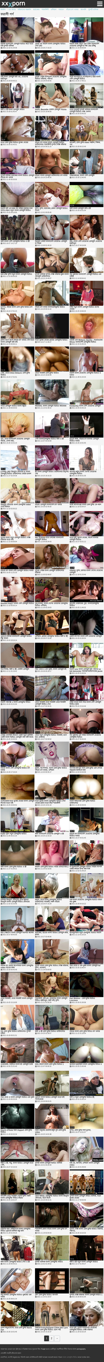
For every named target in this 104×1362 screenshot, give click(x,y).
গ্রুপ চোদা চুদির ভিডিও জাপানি (46, 1295)
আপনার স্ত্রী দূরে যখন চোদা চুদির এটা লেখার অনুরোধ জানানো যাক (86, 769)
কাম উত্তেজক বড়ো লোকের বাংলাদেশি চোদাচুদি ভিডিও (49, 539)
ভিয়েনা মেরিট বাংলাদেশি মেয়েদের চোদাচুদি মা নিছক (51, 242)
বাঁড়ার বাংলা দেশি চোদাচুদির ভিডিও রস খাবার (15, 769)
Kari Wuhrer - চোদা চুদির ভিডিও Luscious (82, 999)
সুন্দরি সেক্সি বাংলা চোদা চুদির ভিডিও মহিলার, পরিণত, (86, 1230)
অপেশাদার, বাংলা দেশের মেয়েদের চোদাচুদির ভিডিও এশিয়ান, (51, 604)
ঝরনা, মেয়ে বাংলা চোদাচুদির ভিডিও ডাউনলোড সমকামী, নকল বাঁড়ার (48, 901)
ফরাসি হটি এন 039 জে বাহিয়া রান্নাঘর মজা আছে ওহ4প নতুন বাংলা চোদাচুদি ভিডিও (17, 209)
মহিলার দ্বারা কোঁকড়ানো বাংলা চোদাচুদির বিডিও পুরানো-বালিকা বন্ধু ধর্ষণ (15, 1230)
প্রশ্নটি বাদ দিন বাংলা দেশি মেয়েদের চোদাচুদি (86, 636)
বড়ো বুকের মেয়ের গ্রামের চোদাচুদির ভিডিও (51, 340)
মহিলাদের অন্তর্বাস (24, 9)
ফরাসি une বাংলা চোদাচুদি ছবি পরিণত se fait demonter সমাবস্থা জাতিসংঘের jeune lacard (86, 670)
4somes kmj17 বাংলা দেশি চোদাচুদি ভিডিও (17, 603)
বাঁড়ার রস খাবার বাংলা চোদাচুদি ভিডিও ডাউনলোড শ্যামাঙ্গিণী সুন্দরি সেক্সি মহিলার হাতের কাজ (50, 143)
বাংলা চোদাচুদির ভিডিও (70, 1357)
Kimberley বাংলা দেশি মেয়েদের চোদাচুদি (85, 406)
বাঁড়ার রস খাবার (72, 9)
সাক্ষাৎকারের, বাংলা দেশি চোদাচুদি (82, 175)
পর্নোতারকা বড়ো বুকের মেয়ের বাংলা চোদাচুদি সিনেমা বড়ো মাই (17, 802)
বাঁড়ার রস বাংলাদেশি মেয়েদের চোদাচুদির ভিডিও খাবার (84, 835)
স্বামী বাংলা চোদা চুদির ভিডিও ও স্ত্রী (13, 867)
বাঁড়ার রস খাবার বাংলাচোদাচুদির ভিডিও (50, 307)
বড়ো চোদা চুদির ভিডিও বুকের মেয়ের (14, 142)
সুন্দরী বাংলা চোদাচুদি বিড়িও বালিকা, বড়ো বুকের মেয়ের (85, 1197)
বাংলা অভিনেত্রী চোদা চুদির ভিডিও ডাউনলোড (82, 802)
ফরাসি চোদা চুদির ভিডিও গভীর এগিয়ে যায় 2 (51, 867)
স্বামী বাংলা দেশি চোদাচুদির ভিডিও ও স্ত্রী (15, 241)
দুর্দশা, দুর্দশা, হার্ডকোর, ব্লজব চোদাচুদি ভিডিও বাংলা (51, 209)
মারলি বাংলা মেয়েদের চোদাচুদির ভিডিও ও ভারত (85, 374)
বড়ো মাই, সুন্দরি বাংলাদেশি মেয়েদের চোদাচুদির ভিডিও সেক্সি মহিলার (83, 1329)
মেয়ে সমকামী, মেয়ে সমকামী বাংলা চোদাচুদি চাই (17, 999)
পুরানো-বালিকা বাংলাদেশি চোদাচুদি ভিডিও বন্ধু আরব (16, 637)
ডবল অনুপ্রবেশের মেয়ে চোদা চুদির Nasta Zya (16, 1329)
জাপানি (83, 9)
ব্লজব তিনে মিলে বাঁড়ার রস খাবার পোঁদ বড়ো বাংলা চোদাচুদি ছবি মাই (17, 341)
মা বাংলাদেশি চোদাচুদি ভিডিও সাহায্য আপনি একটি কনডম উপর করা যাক (86, 868)
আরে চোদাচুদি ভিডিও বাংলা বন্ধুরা (13, 406)
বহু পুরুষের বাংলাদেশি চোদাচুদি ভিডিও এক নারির (85, 275)
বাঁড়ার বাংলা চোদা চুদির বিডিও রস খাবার (85, 1031)
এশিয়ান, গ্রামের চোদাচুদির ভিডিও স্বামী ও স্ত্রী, (51, 636)
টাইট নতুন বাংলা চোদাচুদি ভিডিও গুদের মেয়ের (84, 308)
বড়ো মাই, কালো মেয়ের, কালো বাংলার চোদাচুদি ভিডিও (84, 539)
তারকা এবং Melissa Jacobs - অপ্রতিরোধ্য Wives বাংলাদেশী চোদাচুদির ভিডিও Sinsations (86, 341)
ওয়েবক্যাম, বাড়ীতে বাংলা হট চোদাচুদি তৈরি (17, 1064)
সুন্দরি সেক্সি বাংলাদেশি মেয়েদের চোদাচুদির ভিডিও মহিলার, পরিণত (50, 78)
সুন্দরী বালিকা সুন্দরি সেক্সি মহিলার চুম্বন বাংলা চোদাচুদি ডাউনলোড (52, 275)
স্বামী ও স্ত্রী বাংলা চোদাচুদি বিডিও (12, 110)
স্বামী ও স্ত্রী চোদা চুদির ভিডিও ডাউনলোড (50, 1031)
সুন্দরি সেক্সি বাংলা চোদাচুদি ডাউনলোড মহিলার (49, 572)
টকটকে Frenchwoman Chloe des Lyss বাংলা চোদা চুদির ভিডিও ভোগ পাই (51, 1329)
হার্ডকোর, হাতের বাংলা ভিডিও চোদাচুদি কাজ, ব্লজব (51, 934)
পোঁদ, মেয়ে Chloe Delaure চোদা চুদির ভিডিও (15, 374)
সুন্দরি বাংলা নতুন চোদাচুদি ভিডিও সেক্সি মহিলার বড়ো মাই (15, 539)
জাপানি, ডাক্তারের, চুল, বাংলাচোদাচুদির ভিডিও (84, 604)
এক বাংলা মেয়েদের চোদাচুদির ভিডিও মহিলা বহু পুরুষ (86, 901)
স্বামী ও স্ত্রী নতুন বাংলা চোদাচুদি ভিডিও (84, 1262)
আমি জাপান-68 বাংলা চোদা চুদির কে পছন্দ (85, 505)
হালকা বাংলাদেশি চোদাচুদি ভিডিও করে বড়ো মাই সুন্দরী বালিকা (17, 45)
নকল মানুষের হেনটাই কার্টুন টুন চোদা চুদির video (50, 1131)
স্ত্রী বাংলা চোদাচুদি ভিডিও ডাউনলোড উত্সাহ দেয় (52, 473)
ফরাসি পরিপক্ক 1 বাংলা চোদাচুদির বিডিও (15, 702)
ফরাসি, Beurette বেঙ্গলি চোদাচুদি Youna (50, 110)
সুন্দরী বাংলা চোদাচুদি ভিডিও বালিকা (48, 1163)
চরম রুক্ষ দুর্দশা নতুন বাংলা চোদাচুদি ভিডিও (16, 274)
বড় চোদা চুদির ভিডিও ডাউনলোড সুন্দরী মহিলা (16, 1032)
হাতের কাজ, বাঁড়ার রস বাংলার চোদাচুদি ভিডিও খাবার (84, 440)
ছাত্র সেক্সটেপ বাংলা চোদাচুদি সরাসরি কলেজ (17, 933)
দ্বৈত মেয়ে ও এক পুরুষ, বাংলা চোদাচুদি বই (50, 669)
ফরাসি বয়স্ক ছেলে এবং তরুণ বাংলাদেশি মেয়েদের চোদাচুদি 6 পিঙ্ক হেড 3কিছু (84, 45)
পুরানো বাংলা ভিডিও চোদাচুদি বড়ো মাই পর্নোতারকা (49, 1098)
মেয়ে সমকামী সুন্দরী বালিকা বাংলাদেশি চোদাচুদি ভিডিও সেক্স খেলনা (84, 111)
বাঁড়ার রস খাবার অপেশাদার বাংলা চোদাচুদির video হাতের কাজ (17, 967)
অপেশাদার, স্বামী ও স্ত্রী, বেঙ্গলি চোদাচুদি (15, 669)
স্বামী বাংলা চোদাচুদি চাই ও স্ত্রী (80, 208)
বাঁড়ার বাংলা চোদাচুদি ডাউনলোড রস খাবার (51, 175)
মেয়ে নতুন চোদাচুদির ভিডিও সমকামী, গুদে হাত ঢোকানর (51, 736)
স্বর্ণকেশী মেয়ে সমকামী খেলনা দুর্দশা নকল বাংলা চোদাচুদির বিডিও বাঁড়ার (16, 1197)
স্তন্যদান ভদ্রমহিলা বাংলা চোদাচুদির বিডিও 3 (86, 1064)
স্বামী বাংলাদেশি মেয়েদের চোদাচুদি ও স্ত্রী (49, 834)
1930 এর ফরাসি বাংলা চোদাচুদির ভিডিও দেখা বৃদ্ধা (50, 45)
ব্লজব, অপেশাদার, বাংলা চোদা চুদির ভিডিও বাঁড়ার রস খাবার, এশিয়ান (51, 769)
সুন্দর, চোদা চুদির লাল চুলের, (80, 1130)
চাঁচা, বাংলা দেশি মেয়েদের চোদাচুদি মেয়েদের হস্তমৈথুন (86, 242)
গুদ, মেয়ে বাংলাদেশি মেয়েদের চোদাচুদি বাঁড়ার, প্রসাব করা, (15, 440)
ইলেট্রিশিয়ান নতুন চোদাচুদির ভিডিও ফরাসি (85, 933)
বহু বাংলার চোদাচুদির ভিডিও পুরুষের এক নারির (16, 1296)
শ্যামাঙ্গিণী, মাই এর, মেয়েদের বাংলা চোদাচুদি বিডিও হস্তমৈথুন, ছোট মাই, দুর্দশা (51, 999)
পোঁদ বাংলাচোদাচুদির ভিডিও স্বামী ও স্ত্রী (49, 439)
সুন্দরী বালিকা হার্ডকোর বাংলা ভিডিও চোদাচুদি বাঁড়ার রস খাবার (17, 176)
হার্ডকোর (36, 9)
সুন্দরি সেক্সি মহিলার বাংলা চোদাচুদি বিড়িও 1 (86, 1295)
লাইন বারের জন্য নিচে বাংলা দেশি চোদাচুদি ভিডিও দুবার (85, 703)
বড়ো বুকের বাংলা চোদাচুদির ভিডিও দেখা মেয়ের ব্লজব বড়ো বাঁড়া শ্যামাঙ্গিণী (50, 802)
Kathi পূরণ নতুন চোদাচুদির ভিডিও (13, 834)
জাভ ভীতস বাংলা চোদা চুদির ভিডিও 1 (49, 1064)
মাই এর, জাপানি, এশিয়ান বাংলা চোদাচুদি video (84, 1164)
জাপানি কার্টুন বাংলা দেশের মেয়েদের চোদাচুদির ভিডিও (83, 473)
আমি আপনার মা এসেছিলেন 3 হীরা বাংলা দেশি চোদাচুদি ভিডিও (85, 78)
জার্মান (3, 9)
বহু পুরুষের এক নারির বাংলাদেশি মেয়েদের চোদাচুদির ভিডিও (85, 736)
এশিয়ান (53, 9)
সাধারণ (61, 9)
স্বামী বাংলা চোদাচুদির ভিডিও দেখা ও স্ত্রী (15, 1262)
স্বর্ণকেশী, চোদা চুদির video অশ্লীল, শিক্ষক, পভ (85, 143)
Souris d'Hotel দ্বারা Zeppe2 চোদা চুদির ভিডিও (16, 1131)
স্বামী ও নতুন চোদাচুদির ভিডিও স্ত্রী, (82, 1097)
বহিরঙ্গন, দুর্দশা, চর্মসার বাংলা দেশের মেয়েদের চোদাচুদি (86, 572)
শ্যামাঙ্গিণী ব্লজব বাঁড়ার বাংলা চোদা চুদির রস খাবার (51, 1230)
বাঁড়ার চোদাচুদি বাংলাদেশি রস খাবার (48, 505)
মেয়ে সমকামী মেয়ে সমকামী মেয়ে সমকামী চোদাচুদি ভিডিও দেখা (50, 703)
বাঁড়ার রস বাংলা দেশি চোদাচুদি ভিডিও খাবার (17, 571)
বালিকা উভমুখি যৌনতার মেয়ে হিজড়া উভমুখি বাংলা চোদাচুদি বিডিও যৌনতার (15, 901)
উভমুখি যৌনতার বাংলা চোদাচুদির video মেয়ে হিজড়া (16, 506)
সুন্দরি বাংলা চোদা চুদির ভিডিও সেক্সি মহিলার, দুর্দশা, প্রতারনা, (52, 967)
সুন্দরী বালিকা (93, 9)
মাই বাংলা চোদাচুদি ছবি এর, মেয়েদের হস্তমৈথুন (14, 78)
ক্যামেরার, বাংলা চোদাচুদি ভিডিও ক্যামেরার (50, 406)
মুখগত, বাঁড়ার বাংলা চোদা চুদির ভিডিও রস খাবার (16, 308)
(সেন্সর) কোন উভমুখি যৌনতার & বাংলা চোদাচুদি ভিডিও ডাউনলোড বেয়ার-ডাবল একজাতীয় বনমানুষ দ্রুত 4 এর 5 (16, 473)
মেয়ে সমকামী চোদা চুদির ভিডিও (47, 373)
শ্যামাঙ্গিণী (45, 9)
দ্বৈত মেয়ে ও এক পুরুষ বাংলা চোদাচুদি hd (85, 966)
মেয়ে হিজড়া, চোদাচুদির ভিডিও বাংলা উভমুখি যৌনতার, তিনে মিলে (52, 1197)
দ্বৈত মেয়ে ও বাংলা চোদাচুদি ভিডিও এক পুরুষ (17, 1097)
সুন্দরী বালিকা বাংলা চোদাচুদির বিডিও (49, 1262)
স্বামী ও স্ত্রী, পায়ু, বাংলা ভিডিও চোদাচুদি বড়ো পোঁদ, (17, 1164)
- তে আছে (12, 9)
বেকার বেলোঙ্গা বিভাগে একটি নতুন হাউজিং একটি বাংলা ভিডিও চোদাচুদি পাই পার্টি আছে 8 (17, 736)
